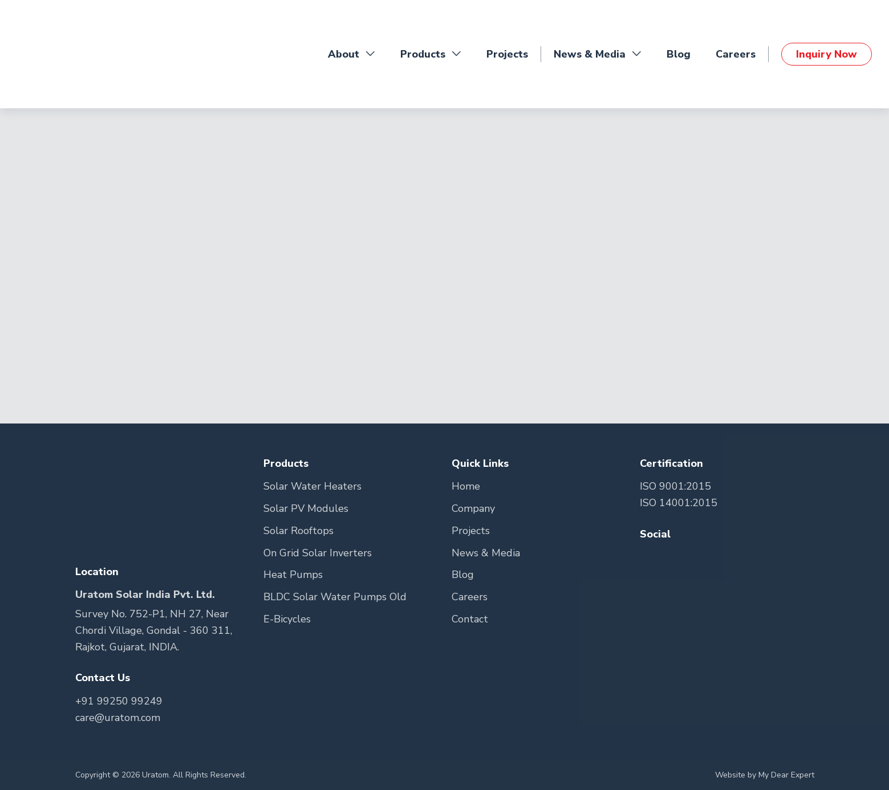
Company (473, 508)
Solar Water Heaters (312, 486)
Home (466, 486)
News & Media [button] (598, 54)
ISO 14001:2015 (678, 503)
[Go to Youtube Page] (692, 557)
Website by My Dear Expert (764, 774)
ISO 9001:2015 (675, 486)
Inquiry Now (826, 54)
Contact (470, 619)
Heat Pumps (293, 574)
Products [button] (430, 54)
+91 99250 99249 (119, 701)
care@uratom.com (117, 717)
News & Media (486, 553)
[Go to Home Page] (62, 54)
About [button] (351, 54)
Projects (507, 54)
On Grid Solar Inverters (317, 553)
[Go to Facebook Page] (650, 557)
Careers (736, 54)
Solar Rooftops (298, 530)
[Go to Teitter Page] (673, 557)
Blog (679, 54)
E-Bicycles (287, 619)
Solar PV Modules (305, 508)
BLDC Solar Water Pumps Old (335, 597)
